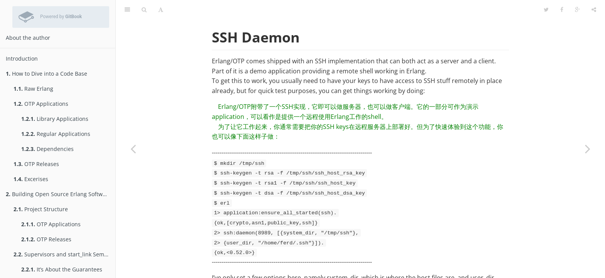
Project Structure (41, 209)
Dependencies (47, 149)
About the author (28, 37)
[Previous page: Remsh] (133, 148)
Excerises (31, 179)
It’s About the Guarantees (61, 269)
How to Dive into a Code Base (46, 73)
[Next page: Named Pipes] (587, 148)
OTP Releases (36, 164)
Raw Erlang (33, 88)
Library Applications (54, 118)
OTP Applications (41, 103)
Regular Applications (55, 133)
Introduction (22, 58)
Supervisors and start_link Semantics (64, 254)
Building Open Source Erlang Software (58, 194)
